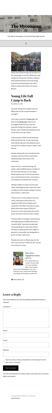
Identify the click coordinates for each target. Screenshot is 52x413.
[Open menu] (26, 43)
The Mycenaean (26, 26)
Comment (7, 307)
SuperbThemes (15, 398)
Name (5, 331)
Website (6, 350)
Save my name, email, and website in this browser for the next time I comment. (25, 361)
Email (5, 340)
